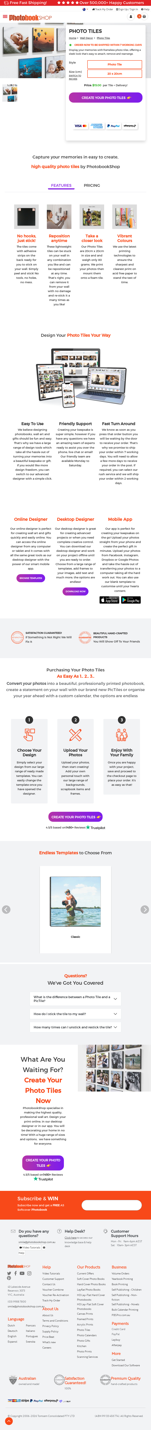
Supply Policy (50, 1331)
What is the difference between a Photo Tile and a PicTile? (72, 998)
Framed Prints (85, 1319)
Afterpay (117, 1345)
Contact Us (48, 1284)
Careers (46, 1347)
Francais (31, 1325)
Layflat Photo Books (88, 1289)
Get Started (118, 1360)
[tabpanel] (75, 251)
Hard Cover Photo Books (91, 1284)
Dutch (11, 1325)
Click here (70, 1237)
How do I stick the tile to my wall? (60, 1014)
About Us (47, 1315)
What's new (49, 1342)
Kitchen (81, 1346)
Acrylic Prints (85, 1324)
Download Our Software (126, 1365)
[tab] (61, 185)
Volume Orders (120, 1273)
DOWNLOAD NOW (75, 591)
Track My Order (102, 9)
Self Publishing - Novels (125, 1304)
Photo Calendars (87, 1335)
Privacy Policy (50, 1326)
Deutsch (12, 1331)
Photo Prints (84, 1351)
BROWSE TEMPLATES (31, 578)
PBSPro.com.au (121, 1315)
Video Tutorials (30, 1247)
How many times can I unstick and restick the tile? (73, 1027)
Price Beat (48, 1337)
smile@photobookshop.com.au (37, 1242)
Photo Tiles (103, 37)
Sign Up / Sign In (127, 9)
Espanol (12, 1341)
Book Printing (120, 1284)
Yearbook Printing (122, 1279)
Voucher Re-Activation (55, 1295)
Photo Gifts (83, 1340)
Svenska (30, 1341)
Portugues (32, 1336)
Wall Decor (86, 37)
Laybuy (116, 1339)
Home (72, 37)
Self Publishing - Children (127, 1289)
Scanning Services (87, 1357)
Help (145, 9)
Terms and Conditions (55, 1320)
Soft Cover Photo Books (91, 1279)
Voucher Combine (52, 1289)
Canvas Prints (85, 1313)
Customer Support (53, 1279)
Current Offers (85, 1273)
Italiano (30, 1331)
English (12, 1336)
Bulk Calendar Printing (125, 1309)
